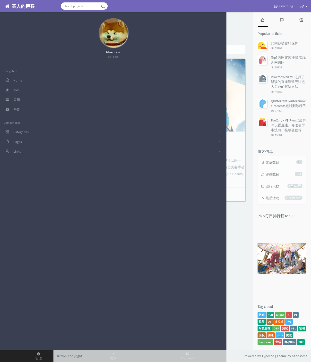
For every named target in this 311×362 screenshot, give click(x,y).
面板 (262, 335)
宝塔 (278, 342)
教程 (262, 315)
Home (71, 49)
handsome (265, 342)
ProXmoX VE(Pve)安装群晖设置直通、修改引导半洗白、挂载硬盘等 (288, 125)
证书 (302, 328)
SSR (270, 315)
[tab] (262, 19)
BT (289, 315)
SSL (293, 328)
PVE (289, 321)
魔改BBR (289, 342)
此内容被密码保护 (284, 43)
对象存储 (264, 328)
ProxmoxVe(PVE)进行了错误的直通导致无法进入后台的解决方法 (288, 82)
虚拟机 (279, 321)
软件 (262, 321)
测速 (271, 335)
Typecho (268, 356)
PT (295, 315)
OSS (276, 328)
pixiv (280, 335)
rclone (280, 315)
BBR (300, 342)
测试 (285, 328)
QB (269, 321)
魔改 (289, 335)
